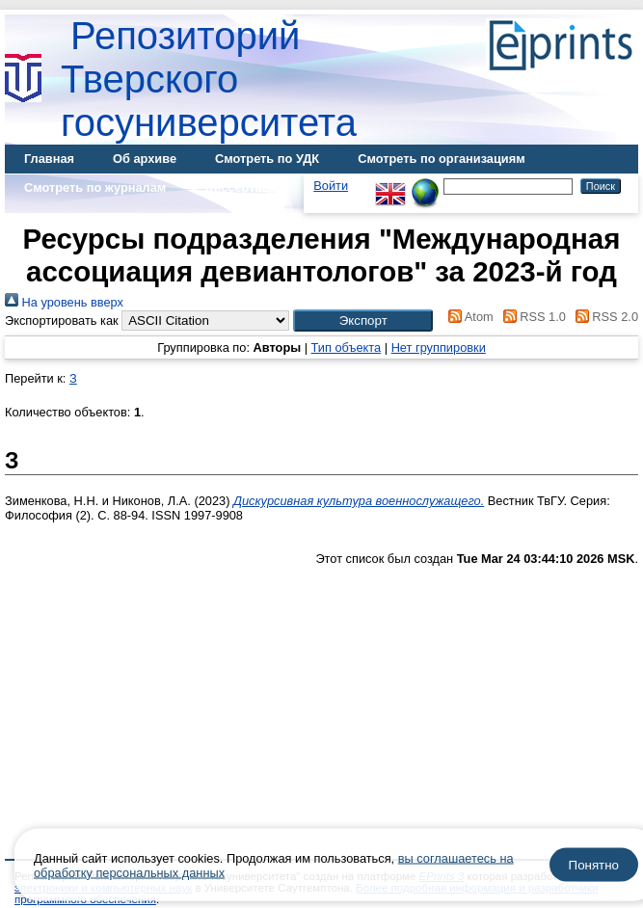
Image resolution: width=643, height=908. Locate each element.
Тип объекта (346, 347)
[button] (363, 320)
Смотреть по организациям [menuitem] (441, 158)
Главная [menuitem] (49, 158)
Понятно (594, 865)
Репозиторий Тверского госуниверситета (209, 79)
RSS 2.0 (603, 316)
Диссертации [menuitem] (244, 187)
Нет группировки (438, 347)
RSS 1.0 (531, 316)
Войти (330, 185)
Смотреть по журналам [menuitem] (95, 187)
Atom (468, 316)
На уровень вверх (64, 302)
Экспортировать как (62, 320)
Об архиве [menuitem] (144, 158)
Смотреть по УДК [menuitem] (267, 158)
